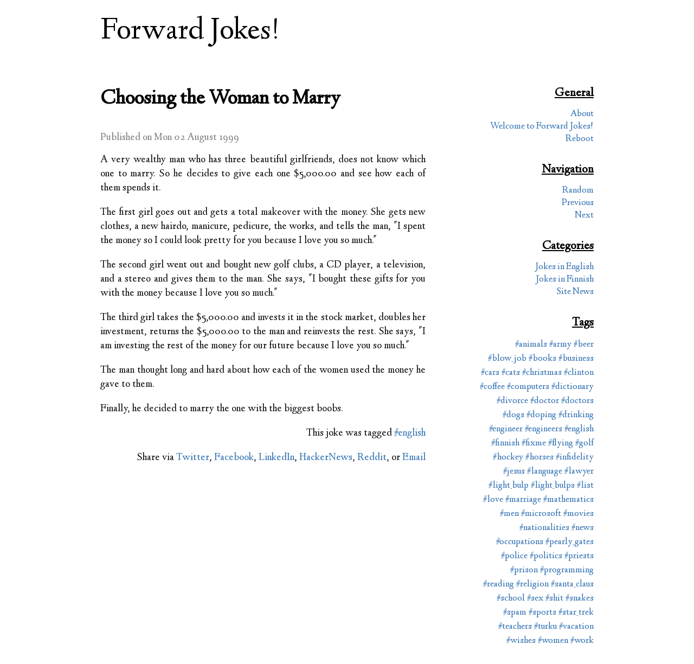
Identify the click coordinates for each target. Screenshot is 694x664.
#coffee (492, 387)
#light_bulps (553, 486)
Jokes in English (564, 267)
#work (582, 641)
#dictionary (572, 387)
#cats (511, 373)
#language (544, 471)
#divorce (512, 401)
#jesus (514, 471)
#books (542, 359)
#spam (514, 612)
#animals (531, 345)
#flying (560, 443)
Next (584, 215)
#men (509, 514)
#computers (528, 387)
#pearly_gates (569, 542)
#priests (579, 556)
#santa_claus (572, 584)
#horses (539, 457)
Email (414, 458)
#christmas (542, 373)
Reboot (580, 139)
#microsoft (541, 514)
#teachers (515, 627)
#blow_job (507, 359)
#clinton (579, 373)
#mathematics (568, 500)
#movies (578, 514)
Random (578, 190)
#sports (542, 612)
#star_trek (576, 612)
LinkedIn (276, 458)
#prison (524, 570)
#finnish (505, 443)
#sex (535, 598)
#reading (498, 584)
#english (410, 433)
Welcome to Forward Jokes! (542, 126)
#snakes (580, 598)
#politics (546, 556)
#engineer (506, 429)
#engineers (543, 429)
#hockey (508, 457)
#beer (584, 345)
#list (585, 486)
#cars (490, 373)
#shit (554, 598)
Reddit (372, 458)
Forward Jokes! (190, 32)
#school (511, 598)
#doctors (577, 401)
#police (514, 556)
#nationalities (544, 528)
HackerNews (325, 458)
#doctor (544, 401)
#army (560, 345)
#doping (541, 415)
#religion (532, 584)
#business (576, 359)
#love (493, 500)
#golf (584, 443)
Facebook (234, 458)
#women (553, 641)
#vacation (576, 627)
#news (582, 528)
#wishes (521, 641)
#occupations (519, 542)
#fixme (534, 443)
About (582, 114)
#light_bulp (509, 486)
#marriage (523, 500)
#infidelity (575, 457)
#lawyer (579, 471)
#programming (567, 570)
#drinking (576, 415)
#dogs (513, 415)
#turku (545, 627)
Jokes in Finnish (565, 279)
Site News (575, 292)
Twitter (192, 458)
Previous (578, 203)
